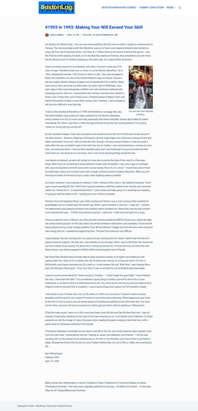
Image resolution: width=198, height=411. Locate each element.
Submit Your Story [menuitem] (151, 7)
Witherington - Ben (109, 35)
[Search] (180, 8)
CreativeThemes (64, 406)
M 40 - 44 (91, 35)
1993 (84, 35)
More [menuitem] (171, 7)
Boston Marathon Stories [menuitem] (118, 7)
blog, (112, 386)
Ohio (97, 35)
